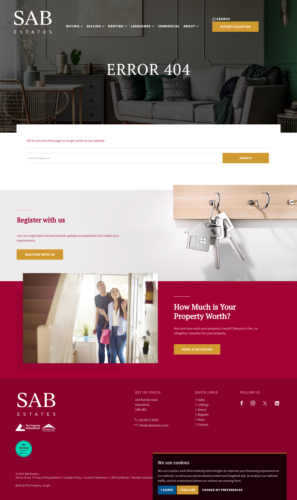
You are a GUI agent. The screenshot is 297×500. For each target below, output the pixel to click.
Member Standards (143, 477)
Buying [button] (77, 23)
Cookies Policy (72, 477)
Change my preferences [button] (222, 490)
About (200, 409)
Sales (200, 400)
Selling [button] (98, 23)
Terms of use (23, 477)
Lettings (202, 404)
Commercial (172, 23)
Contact (201, 424)
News (200, 419)
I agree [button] (167, 490)
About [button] (194, 23)
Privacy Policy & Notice (47, 477)
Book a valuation (197, 349)
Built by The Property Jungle (32, 485)
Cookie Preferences (96, 477)
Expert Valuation (261, 24)
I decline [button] (187, 490)
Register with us (40, 254)
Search (245, 158)
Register (202, 414)
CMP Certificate (120, 477)
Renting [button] (120, 23)
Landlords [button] (145, 23)
